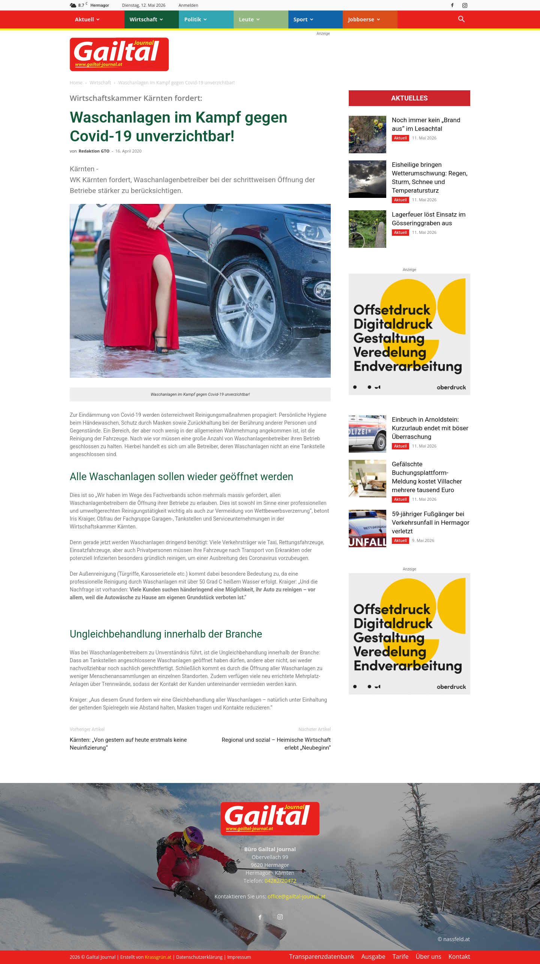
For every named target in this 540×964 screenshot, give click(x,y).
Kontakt (459, 956)
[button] (461, 20)
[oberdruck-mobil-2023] (409, 393)
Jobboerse (364, 19)
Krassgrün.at (158, 957)
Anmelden (188, 5)
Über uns (428, 956)
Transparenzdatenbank (321, 956)
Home (76, 82)
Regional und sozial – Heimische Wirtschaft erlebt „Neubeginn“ (276, 743)
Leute (249, 19)
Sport (304, 19)
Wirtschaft (147, 19)
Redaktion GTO (94, 151)
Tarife (401, 956)
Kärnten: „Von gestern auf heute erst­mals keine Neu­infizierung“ (128, 743)
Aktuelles (409, 98)
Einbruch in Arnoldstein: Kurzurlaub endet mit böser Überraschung (430, 428)
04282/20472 (280, 880)
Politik (195, 19)
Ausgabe (374, 956)
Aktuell (87, 19)
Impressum (239, 957)
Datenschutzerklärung (199, 957)
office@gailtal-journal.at (297, 896)
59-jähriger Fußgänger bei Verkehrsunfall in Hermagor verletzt (431, 522)
